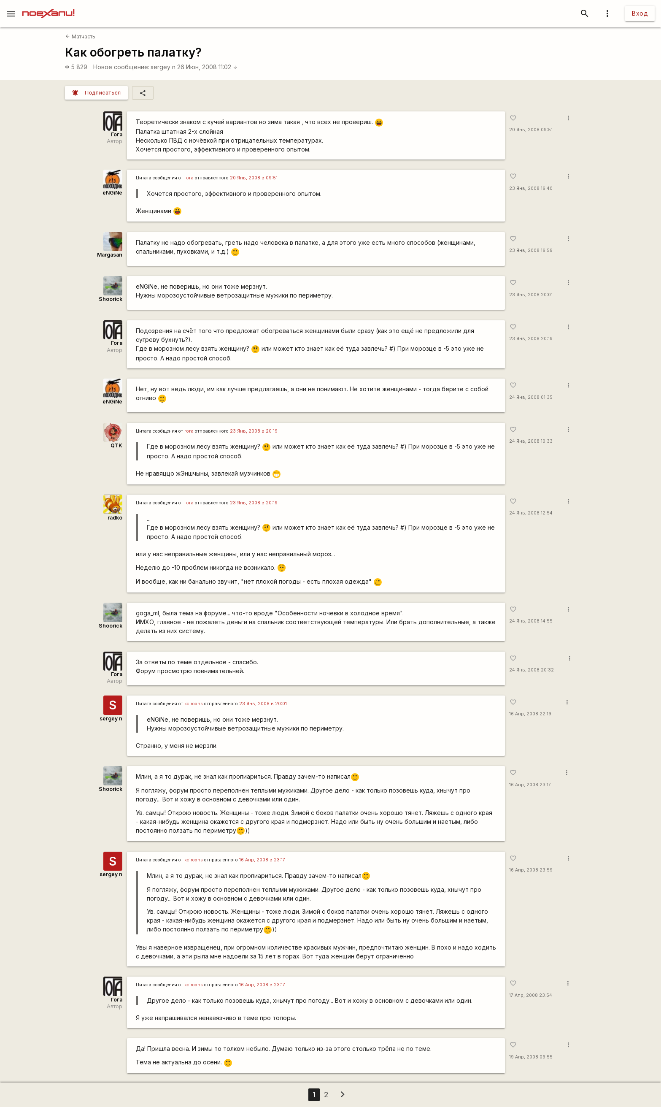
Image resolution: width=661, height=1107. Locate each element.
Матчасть (80, 36)
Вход (640, 13)
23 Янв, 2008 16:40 (531, 188)
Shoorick (110, 299)
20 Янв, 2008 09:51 (531, 130)
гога (189, 178)
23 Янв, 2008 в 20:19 (254, 431)
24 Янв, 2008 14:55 (531, 621)
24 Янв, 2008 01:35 (531, 397)
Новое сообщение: (121, 66)
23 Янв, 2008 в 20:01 (263, 703)
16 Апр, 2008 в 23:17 (262, 860)
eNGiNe (112, 192)
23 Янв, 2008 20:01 (531, 295)
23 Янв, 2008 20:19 (531, 338)
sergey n (163, 66)
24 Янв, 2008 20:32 (531, 670)
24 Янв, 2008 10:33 (531, 441)
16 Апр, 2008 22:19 (530, 714)
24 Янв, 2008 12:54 (531, 513)
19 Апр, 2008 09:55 (531, 1057)
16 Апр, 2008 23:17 (530, 785)
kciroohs (193, 703)
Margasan (109, 255)
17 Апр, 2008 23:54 (530, 995)
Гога (116, 134)
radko (115, 517)
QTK (116, 445)
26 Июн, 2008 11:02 (207, 66)
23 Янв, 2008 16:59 (531, 250)
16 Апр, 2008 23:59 (531, 870)
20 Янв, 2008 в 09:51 (254, 178)
